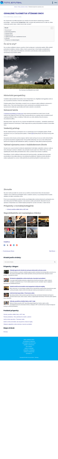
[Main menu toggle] (54, 3)
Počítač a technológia (29, 352)
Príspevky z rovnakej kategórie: (12, 40)
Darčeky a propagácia (29, 345)
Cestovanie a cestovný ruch (29, 343)
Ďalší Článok (53, 251)
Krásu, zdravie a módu (15, 17)
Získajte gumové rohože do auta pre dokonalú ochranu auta (28, 270)
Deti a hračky (29, 346)
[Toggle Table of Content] (51, 28)
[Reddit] (17, 245)
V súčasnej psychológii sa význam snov (14, 114)
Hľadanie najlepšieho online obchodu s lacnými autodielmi (27, 278)
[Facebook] (4, 245)
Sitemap (6, 332)
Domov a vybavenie (29, 348)
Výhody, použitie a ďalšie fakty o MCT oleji (17, 209)
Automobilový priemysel (29, 341)
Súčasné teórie (9, 33)
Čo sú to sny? (8, 30)
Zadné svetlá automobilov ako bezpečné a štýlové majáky (27, 287)
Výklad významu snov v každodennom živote (16, 37)
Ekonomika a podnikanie (29, 350)
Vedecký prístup (9, 35)
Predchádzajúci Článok (8, 251)
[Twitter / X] (7, 245)
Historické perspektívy (11, 32)
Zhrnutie (8, 38)
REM (32, 133)
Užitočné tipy (29, 353)
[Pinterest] (10, 245)
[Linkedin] (13, 245)
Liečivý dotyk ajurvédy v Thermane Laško (22, 293)
